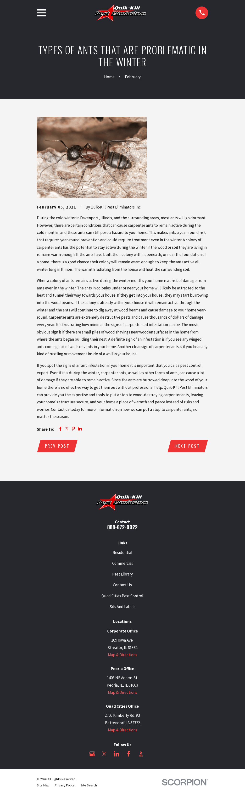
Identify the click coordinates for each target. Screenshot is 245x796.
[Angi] (153, 754)
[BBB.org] (141, 754)
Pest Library (122, 574)
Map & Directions (122, 655)
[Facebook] (129, 754)
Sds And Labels (122, 607)
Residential (122, 552)
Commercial (122, 563)
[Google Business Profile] (92, 754)
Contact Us (122, 585)
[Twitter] (104, 754)
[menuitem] (43, 786)
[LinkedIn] (116, 754)
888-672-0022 (122, 527)
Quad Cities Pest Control (122, 596)
